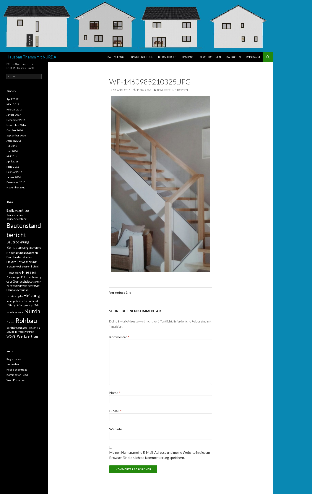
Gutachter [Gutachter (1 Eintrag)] (35, 281)
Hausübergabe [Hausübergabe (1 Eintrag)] (14, 296)
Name (114, 392)
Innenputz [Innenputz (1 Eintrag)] (12, 301)
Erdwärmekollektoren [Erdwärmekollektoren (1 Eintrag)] (18, 266)
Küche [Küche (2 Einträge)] (22, 301)
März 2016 (12, 166)
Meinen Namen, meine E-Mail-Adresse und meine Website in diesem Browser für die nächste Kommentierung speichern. (159, 455)
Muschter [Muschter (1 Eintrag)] (11, 312)
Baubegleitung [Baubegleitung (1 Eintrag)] (14, 215)
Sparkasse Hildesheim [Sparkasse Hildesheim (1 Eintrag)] (28, 327)
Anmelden (12, 364)
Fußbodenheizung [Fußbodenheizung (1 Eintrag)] (31, 277)
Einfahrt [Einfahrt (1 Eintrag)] (27, 257)
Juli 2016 (11, 145)
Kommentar (119, 337)
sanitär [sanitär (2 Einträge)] (11, 327)
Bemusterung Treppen (172, 90)
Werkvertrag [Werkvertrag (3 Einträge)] (27, 336)
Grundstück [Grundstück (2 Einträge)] (21, 281)
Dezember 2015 (15, 182)
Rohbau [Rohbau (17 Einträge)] (26, 320)
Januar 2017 (13, 114)
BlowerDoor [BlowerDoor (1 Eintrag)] (35, 247)
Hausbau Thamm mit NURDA (31, 57)
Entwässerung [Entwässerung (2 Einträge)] (27, 262)
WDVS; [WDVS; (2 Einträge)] (11, 336)
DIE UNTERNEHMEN (210, 56)
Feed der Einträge (16, 369)
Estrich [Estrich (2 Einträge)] (35, 266)
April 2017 (12, 99)
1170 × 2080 (143, 90)
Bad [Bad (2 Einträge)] (9, 210)
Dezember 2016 (15, 119)
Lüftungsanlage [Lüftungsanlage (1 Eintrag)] (24, 305)
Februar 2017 (14, 109)
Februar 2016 (14, 171)
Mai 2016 (11, 156)
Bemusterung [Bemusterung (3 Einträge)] (17, 247)
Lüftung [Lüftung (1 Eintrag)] (10, 305)
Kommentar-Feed (17, 374)
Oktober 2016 (14, 130)
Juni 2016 (12, 151)
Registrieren (13, 359)
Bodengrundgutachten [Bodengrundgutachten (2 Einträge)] (22, 252)
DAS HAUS (187, 56)
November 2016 (16, 125)
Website (115, 429)
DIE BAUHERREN (167, 56)
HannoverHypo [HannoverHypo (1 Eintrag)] (14, 285)
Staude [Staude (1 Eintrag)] (10, 331)
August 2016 (13, 140)
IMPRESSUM (253, 56)
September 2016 (16, 135)
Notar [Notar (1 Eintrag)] (21, 312)
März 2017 (12, 104)
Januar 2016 (13, 177)
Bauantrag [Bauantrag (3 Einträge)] (20, 210)
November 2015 (16, 187)
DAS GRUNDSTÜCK (142, 56)
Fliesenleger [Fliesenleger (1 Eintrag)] (13, 277)
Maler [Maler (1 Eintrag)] (37, 305)
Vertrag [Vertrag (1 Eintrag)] (29, 331)
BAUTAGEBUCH (116, 56)
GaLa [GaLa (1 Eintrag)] (9, 281)
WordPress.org (15, 380)
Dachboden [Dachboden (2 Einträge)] (14, 257)
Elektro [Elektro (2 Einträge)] (11, 262)
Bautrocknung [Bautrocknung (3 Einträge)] (17, 242)
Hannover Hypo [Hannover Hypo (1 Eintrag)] (31, 285)
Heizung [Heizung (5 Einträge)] (31, 295)
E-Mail (115, 411)
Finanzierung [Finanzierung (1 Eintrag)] (13, 272)
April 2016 (12, 161)
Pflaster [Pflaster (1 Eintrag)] (10, 322)
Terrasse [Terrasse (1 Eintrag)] (20, 331)
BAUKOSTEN (233, 56)
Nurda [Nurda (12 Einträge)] (32, 311)
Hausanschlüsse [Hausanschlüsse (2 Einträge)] (17, 290)
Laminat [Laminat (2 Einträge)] (33, 301)
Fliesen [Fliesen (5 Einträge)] (29, 272)
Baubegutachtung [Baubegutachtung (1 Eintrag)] (16, 218)
